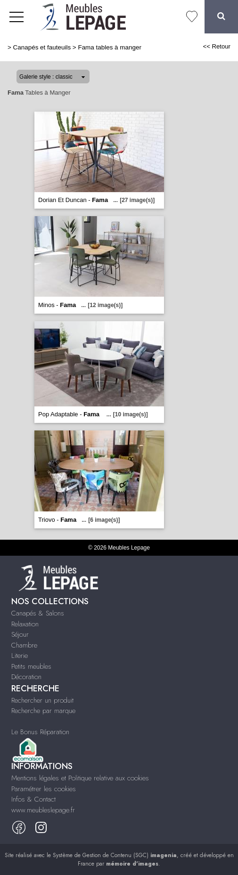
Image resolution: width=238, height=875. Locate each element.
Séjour (20, 634)
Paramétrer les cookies (43, 789)
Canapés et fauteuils (42, 47)
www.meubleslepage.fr (43, 810)
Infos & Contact (33, 799)
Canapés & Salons (37, 613)
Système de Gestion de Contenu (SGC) (115, 855)
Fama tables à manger (109, 47)
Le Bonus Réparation (40, 732)
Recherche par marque (43, 710)
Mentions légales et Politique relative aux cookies (80, 778)
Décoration (26, 677)
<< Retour (216, 46)
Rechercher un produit (42, 700)
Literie (19, 655)
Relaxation (25, 624)
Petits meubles (31, 666)
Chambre (24, 645)
